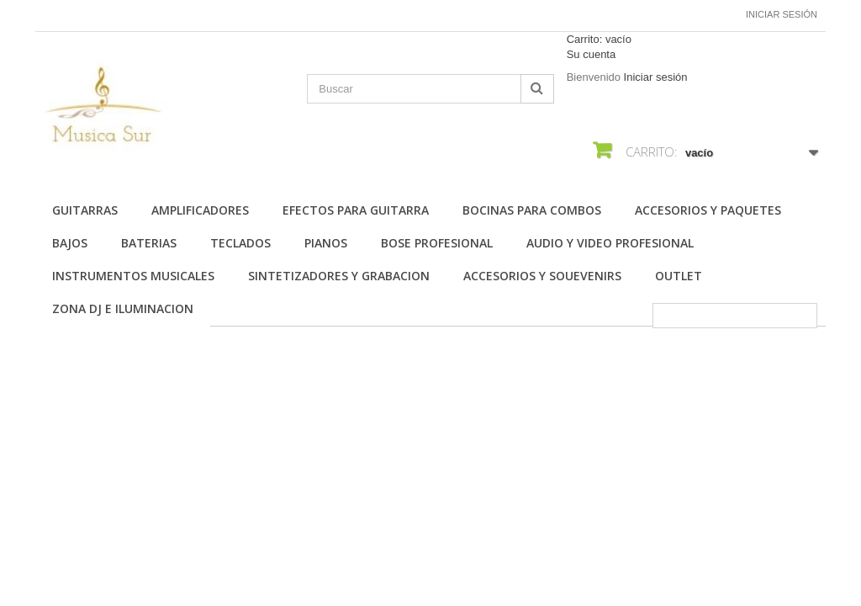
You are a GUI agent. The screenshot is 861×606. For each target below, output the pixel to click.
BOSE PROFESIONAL (437, 243)
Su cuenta (591, 54)
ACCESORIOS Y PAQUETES (708, 210)
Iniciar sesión (781, 14)
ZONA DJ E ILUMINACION (122, 308)
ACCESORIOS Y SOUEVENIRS (542, 276)
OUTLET (678, 276)
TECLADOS (240, 243)
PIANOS (325, 243)
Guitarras (85, 210)
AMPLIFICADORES (200, 210)
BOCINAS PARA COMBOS (531, 210)
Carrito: (599, 39)
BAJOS (69, 243)
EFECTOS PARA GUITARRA (356, 210)
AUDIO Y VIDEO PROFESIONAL (610, 243)
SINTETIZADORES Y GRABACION (339, 276)
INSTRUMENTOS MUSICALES (133, 276)
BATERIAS (149, 243)
